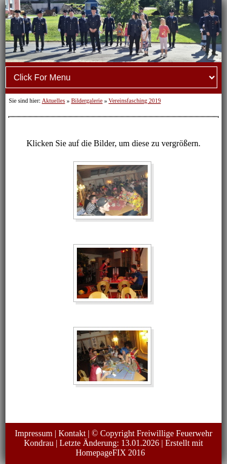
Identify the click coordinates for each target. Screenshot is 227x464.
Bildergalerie (86, 100)
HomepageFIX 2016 (110, 452)
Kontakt (71, 433)
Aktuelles (53, 100)
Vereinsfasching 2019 (134, 100)
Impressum (33, 433)
